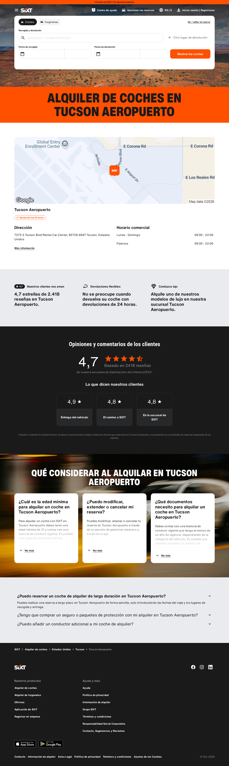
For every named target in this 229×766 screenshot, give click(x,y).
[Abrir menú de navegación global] (16, 10)
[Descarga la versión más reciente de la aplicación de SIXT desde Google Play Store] (51, 743)
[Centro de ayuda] (104, 10)
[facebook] (193, 667)
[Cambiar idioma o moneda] (165, 10)
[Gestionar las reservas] (138, 10)
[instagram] (202, 667)
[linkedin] (210, 667)
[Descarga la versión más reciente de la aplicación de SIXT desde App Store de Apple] (25, 743)
